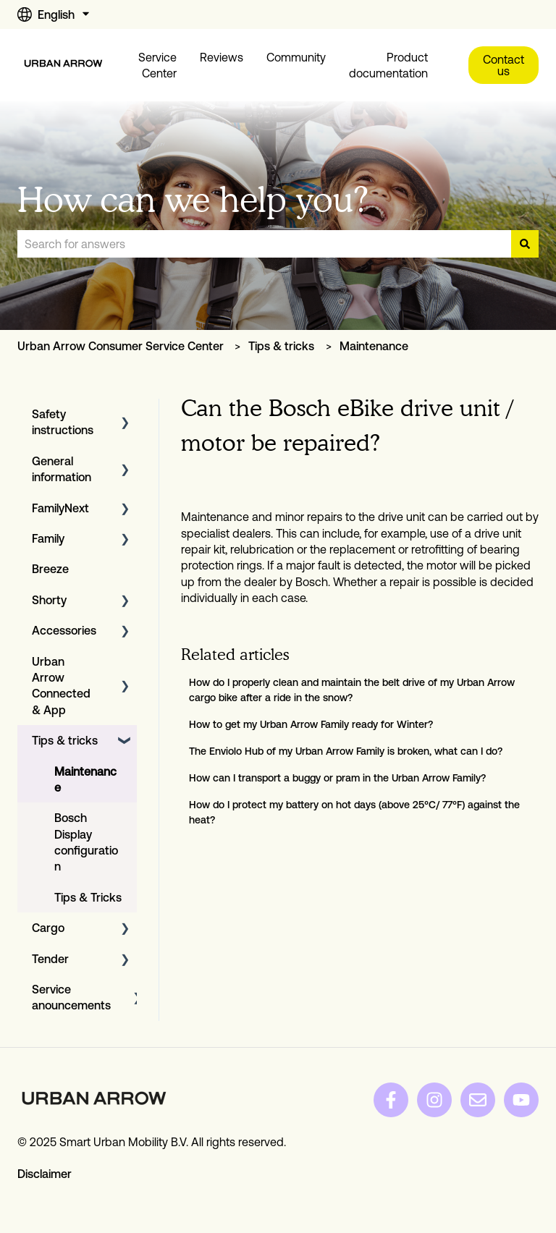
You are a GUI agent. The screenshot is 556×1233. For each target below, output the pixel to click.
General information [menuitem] (61, 468)
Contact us (503, 65)
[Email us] (477, 1099)
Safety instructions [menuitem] (62, 421)
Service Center (157, 65)
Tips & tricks (281, 345)
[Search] (525, 244)
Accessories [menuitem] (64, 630)
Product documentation (388, 65)
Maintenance (374, 345)
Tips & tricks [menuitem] (65, 740)
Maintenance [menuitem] (85, 779)
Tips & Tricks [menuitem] (88, 897)
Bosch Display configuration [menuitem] (86, 842)
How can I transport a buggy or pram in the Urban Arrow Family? (337, 778)
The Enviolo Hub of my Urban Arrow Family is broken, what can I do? (345, 751)
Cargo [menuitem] (48, 927)
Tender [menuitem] (50, 958)
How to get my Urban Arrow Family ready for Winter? (311, 724)
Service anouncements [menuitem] (71, 997)
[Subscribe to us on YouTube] (521, 1099)
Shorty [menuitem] (49, 599)
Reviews (221, 57)
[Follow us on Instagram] (434, 1099)
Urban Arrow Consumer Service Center (120, 345)
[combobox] (264, 244)
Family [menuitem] (48, 538)
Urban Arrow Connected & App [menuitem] (61, 685)
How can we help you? (192, 199)
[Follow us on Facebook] (391, 1099)
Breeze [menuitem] (50, 568)
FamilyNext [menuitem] (60, 507)
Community (296, 57)
